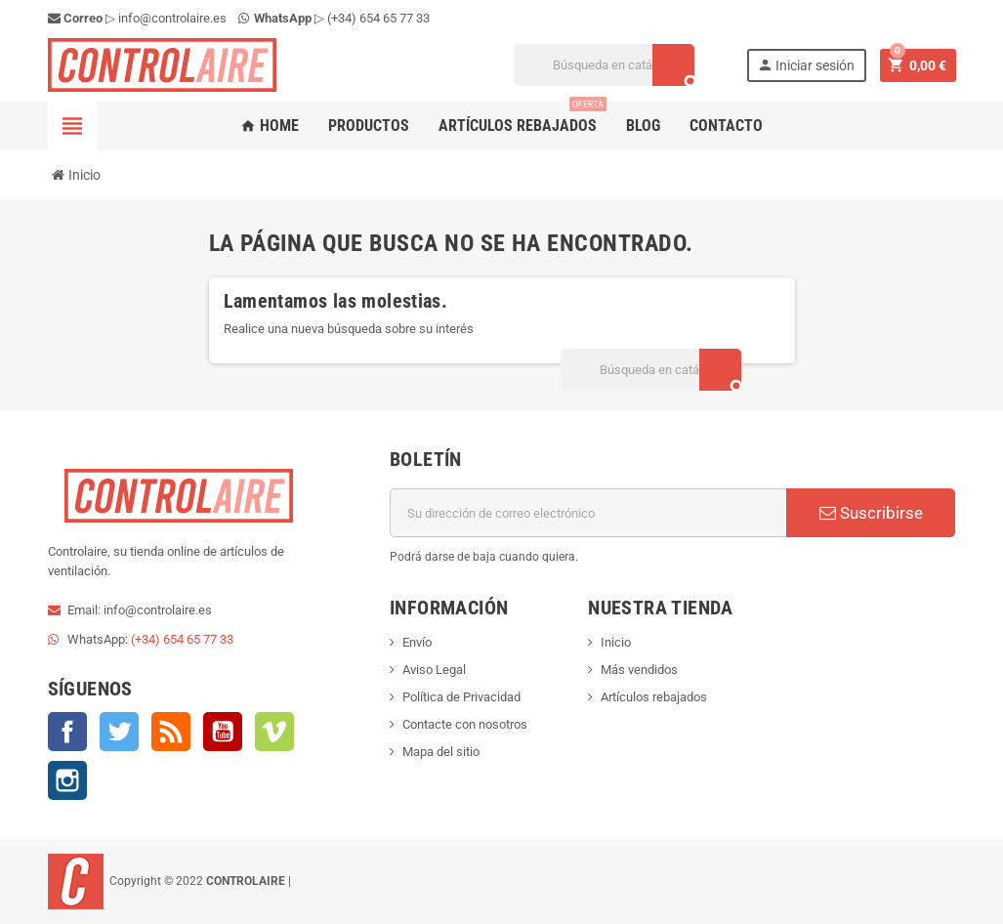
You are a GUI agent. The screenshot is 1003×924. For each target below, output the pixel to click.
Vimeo (274, 731)
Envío (417, 642)
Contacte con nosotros (464, 724)
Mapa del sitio (441, 751)
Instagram (67, 780)
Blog (643, 125)
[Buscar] (604, 65)
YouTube (222, 731)
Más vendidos (639, 669)
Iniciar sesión (806, 65)
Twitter (119, 731)
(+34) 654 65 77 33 (378, 18)
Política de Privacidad (461, 697)
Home (269, 125)
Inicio (616, 642)
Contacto (726, 125)
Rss (170, 731)
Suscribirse (871, 513)
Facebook (67, 731)
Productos (368, 125)
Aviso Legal (434, 669)
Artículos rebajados (522, 118)
